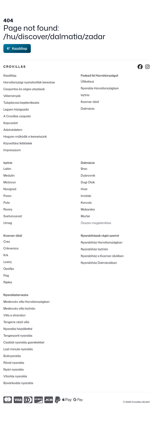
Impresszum (12, 150)
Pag (6, 275)
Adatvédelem (12, 130)
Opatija (8, 269)
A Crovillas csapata (17, 116)
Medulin (9, 175)
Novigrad (9, 189)
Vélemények (12, 96)
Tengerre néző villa (16, 322)
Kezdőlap (17, 48)
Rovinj (7, 209)
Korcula (86, 203)
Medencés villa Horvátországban (26, 302)
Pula (6, 203)
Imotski (86, 196)
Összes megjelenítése (96, 223)
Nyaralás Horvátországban (100, 88)
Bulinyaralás (12, 356)
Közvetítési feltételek (17, 143)
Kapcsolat (10, 123)
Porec (7, 196)
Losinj (7, 262)
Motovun (9, 182)
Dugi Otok (88, 182)
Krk (5, 255)
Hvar (84, 189)
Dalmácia (87, 109)
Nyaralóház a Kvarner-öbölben (102, 256)
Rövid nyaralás (13, 363)
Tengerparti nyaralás (17, 336)
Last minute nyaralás (18, 349)
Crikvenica (10, 248)
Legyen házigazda (16, 109)
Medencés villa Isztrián (19, 308)
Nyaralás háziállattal (17, 329)
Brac (84, 169)
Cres (6, 242)
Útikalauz (87, 81)
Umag (7, 223)
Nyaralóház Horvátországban (101, 242)
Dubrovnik (88, 175)
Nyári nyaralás (13, 369)
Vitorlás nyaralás (15, 376)
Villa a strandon (14, 315)
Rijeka (7, 282)
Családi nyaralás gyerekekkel (23, 342)
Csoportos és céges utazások (24, 89)
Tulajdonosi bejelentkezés (21, 103)
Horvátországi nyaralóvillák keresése (29, 82)
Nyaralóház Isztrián (94, 249)
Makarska (88, 209)
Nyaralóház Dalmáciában (99, 263)
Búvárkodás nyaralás (18, 383)
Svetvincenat (12, 216)
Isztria (85, 95)
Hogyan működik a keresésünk (25, 136)
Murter (85, 216)
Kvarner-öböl (90, 102)
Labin (7, 169)
